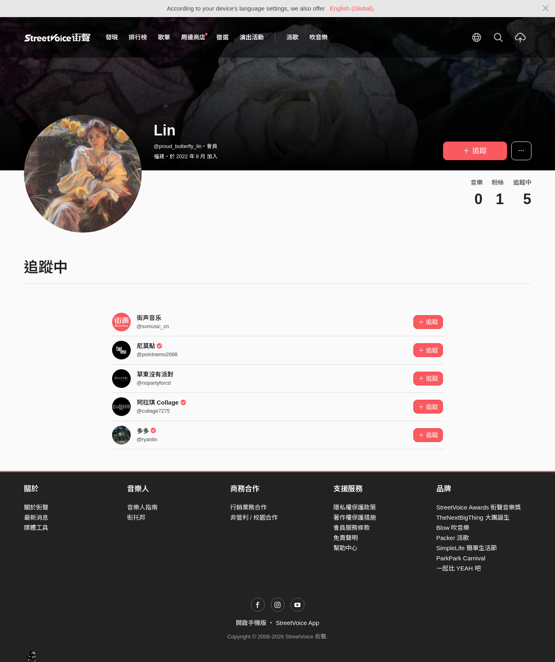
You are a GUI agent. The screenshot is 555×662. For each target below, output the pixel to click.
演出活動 (252, 37)
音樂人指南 (142, 507)
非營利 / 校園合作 (254, 517)
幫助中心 (345, 547)
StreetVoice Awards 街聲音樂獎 (478, 507)
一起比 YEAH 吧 (458, 568)
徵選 (222, 37)
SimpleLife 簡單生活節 (466, 547)
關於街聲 (36, 507)
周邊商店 (194, 37)
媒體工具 (36, 527)
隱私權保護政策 (354, 507)
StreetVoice (57, 37)
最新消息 (36, 517)
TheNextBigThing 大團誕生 (473, 517)
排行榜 (138, 37)
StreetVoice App (297, 622)
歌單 (164, 37)
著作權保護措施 (354, 517)
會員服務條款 (351, 527)
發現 (112, 37)
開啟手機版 (251, 622)
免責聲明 (345, 537)
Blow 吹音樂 (453, 527)
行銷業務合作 (248, 507)
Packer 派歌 (452, 537)
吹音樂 (318, 37)
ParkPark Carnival (461, 558)
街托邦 (136, 517)
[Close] (546, 8)
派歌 (292, 37)
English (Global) (351, 8)
